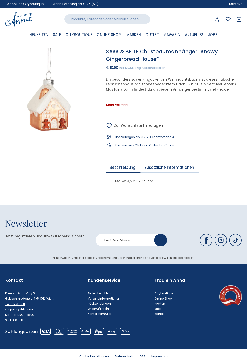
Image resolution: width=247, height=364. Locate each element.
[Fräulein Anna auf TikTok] (235, 240)
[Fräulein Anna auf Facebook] (206, 240)
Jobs (158, 308)
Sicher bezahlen (99, 293)
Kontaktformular (99, 313)
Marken (160, 303)
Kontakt (160, 313)
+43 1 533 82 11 (15, 304)
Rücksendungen (99, 303)
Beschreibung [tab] (123, 167)
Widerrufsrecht (98, 308)
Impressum (159, 356)
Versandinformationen (104, 298)
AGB (142, 356)
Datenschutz (124, 356)
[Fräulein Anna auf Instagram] (221, 240)
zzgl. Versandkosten (150, 67)
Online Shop (163, 298)
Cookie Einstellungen (94, 356)
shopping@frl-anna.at (21, 309)
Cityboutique (164, 293)
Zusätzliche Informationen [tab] (169, 167)
